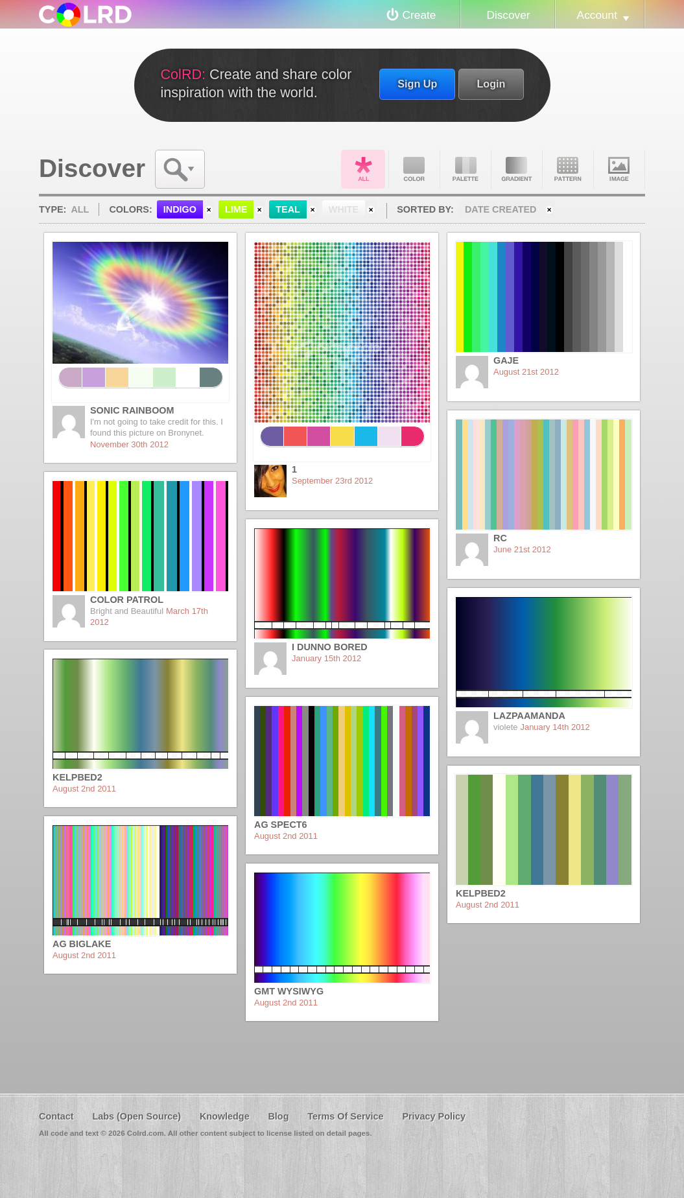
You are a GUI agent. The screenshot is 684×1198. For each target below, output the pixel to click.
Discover (508, 14)
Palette (465, 169)
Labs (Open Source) (136, 1116)
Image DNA (619, 169)
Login (491, 83)
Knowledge (225, 1116)
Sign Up (417, 83)
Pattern (568, 169)
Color (414, 169)
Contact (56, 1116)
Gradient (517, 169)
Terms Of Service (345, 1116)
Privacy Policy (434, 1116)
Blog (278, 1116)
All (363, 169)
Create (419, 14)
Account (597, 14)
